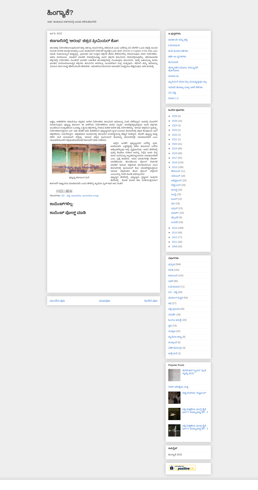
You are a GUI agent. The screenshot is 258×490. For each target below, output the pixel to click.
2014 (175, 228)
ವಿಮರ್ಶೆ (172, 314)
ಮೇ (173, 203)
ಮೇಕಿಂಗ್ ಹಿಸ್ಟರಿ (175, 297)
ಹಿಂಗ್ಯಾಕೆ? (60, 12)
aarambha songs (90, 195)
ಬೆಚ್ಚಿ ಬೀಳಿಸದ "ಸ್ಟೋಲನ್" (194, 393)
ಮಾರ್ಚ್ (175, 212)
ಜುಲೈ (174, 194)
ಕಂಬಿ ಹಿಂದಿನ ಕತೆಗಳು (178, 51)
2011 (175, 242)
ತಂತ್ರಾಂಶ (172, 342)
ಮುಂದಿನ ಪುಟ (57, 300)
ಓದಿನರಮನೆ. (174, 45)
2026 (175, 116)
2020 (175, 144)
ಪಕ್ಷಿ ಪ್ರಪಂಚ (173, 309)
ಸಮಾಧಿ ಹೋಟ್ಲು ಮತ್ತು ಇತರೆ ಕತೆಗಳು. (185, 87)
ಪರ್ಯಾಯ (173, 76)
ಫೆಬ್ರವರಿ (175, 217)
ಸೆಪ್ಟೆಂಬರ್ (176, 185)
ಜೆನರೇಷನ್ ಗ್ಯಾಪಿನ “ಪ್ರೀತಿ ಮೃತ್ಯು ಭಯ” (194, 372)
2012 (175, 237)
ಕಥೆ (169, 303)
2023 (175, 130)
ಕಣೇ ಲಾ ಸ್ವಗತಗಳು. (177, 56)
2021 (175, 139)
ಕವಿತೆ (170, 270)
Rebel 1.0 (173, 98)
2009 (175, 246)
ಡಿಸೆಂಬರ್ (176, 171)
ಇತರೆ (170, 281)
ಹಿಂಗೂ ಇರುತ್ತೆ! (175, 320)
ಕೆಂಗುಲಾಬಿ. (173, 62)
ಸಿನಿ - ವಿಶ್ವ (65, 195)
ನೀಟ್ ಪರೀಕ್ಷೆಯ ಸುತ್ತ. (178, 386)
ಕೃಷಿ (170, 325)
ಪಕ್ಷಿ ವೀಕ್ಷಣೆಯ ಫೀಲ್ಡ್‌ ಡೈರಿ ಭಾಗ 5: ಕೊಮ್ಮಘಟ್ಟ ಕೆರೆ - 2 (195, 410)
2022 (175, 134)
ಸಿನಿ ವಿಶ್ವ (172, 92)
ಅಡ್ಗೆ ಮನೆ (172, 353)
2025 (175, 120)
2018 (175, 153)
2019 (175, 148)
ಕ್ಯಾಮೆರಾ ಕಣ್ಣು (175, 336)
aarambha (76, 195)
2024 (175, 125)
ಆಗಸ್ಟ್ (174, 189)
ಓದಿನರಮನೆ (174, 286)
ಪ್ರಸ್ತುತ (171, 264)
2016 (175, 162)
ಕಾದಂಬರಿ (172, 275)
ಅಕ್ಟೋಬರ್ (176, 180)
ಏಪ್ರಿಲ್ (174, 208)
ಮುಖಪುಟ (104, 300)
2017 (175, 157)
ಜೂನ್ (174, 199)
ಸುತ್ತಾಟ (171, 331)
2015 (175, 167)
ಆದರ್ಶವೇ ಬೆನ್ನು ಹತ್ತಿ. (178, 39)
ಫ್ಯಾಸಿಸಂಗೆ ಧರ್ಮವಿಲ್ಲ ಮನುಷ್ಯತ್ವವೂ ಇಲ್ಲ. (187, 81)
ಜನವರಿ (175, 222)
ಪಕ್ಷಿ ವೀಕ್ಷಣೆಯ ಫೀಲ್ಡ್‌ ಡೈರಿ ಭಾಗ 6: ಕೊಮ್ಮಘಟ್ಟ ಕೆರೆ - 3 (195, 427)
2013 (175, 232)
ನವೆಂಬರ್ (176, 175)
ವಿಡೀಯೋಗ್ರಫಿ (175, 347)
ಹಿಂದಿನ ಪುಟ (150, 300)
